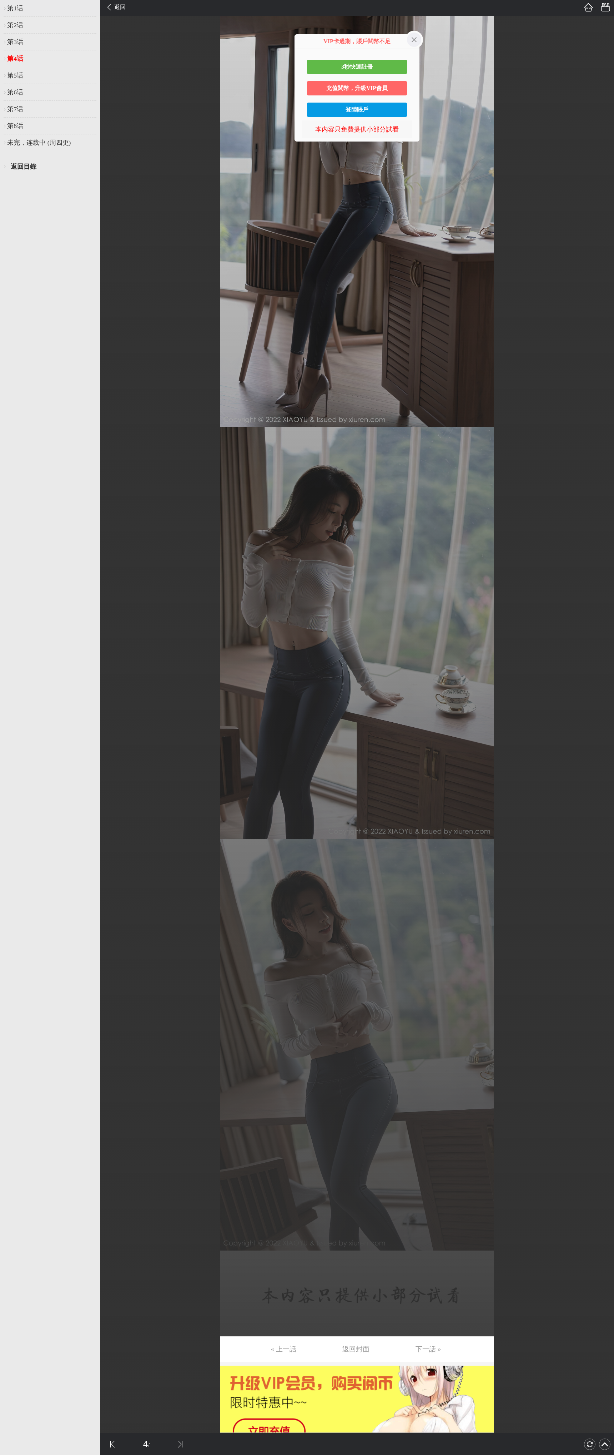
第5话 (15, 75)
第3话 (15, 41)
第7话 (15, 109)
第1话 (15, 8)
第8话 (15, 125)
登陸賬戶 (357, 110)
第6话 (15, 92)
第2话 (15, 25)
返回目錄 (23, 166)
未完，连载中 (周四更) (39, 142)
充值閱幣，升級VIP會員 (357, 88)
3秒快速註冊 (357, 67)
